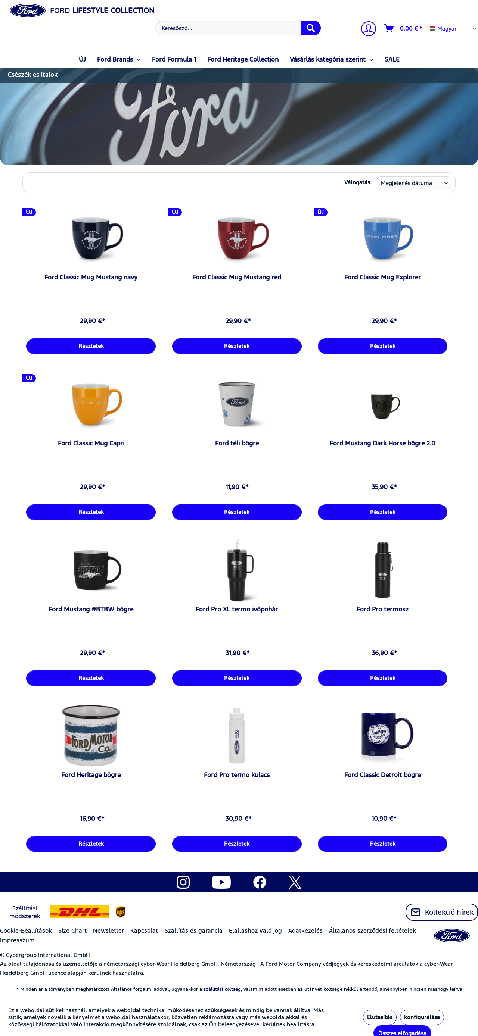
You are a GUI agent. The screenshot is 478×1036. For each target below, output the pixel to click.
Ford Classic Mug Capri (91, 443)
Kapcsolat (144, 931)
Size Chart (72, 931)
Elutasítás (379, 1017)
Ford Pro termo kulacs (237, 775)
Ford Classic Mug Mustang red (236, 277)
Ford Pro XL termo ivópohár (237, 609)
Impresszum (17, 940)
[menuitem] (237, 28)
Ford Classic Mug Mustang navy (90, 277)
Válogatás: (358, 182)
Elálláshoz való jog (255, 931)
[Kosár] (403, 28)
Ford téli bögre (237, 443)
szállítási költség (222, 989)
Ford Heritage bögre (91, 775)
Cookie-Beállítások (26, 931)
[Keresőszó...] (238, 28)
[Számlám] (365, 30)
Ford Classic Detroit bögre (382, 775)
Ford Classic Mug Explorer (382, 277)
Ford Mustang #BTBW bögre (91, 609)
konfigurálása (422, 1017)
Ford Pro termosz (383, 609)
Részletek (91, 346)
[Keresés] (311, 28)
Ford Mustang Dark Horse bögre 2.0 (382, 443)
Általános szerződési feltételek (372, 931)
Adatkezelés (305, 931)
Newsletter (108, 931)
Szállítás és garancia (194, 931)
